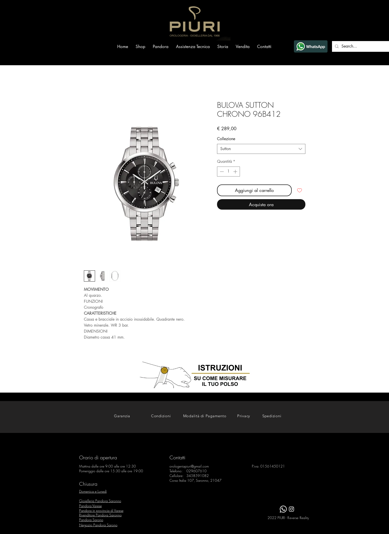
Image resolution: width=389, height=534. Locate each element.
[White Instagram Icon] (291, 509)
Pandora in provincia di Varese (101, 510)
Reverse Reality (298, 517)
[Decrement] (221, 171)
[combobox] (261, 149)
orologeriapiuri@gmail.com (189, 466)
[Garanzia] (122, 416)
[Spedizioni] (271, 416)
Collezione (226, 138)
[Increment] (235, 171)
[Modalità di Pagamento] (204, 416)
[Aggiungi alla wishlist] (299, 190)
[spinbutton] (228, 171)
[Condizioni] (161, 416)
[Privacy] (243, 416)
